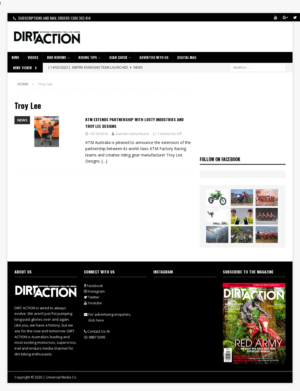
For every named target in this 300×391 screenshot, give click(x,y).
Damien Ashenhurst (132, 133)
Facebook (93, 285)
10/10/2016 (99, 133)
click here (96, 320)
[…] (104, 161)
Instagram (94, 291)
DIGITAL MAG (186, 57)
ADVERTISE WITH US (154, 57)
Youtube (93, 302)
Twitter (91, 297)
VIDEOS (33, 57)
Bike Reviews (56, 57)
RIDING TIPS (87, 57)
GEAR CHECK (118, 57)
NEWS (15, 57)
